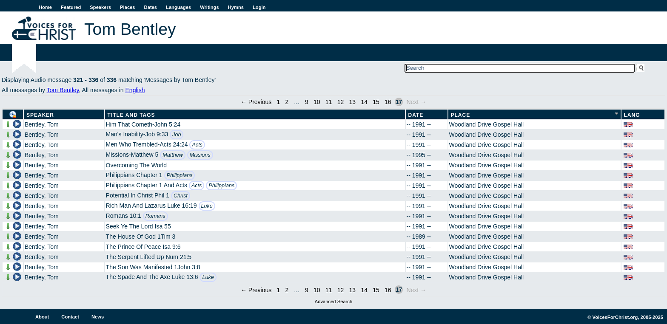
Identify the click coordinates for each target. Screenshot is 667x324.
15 (376, 102)
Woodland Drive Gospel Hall (486, 124)
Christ (181, 196)
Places (127, 7)
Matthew (172, 155)
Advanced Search (333, 301)
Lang (632, 115)
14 (364, 102)
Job (176, 135)
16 (388, 102)
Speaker (40, 115)
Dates (150, 7)
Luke (207, 206)
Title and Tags (131, 115)
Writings (209, 7)
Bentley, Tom (42, 124)
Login (259, 7)
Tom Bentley (63, 90)
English (135, 90)
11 (328, 102)
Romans (155, 216)
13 (352, 102)
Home (45, 7)
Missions (200, 155)
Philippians (180, 175)
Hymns (236, 7)
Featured (71, 7)
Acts (197, 145)
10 (317, 102)
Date (416, 115)
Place (460, 115)
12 (340, 102)
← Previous (256, 102)
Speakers (100, 7)
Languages (178, 7)
